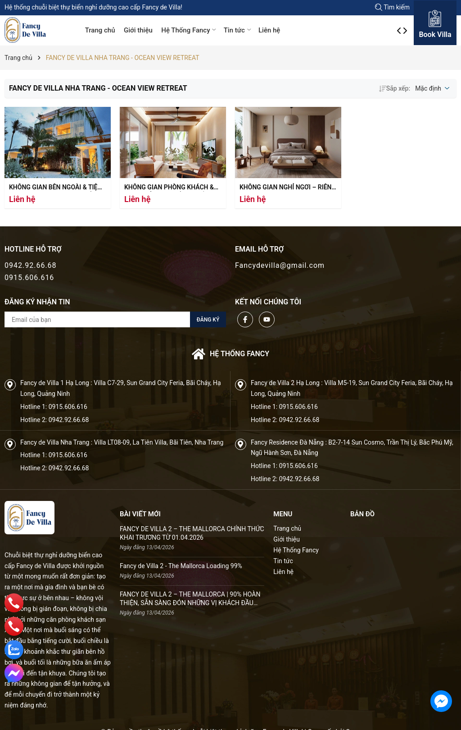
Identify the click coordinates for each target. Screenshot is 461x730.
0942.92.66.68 (31, 265)
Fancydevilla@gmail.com (280, 265)
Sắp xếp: (394, 88)
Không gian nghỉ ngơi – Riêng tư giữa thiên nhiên (288, 188)
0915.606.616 (29, 277)
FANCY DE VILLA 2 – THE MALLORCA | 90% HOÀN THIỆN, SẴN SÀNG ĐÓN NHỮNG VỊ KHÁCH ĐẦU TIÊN (190, 599)
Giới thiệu (138, 30)
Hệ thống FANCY (230, 354)
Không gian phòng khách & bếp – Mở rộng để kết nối (169, 188)
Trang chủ (100, 30)
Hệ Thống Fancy (189, 30)
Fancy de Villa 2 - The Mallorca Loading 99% (181, 565)
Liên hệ (269, 30)
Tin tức (238, 30)
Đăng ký (208, 320)
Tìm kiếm (392, 7)
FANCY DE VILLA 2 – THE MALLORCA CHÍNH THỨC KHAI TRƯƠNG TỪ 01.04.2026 (192, 533)
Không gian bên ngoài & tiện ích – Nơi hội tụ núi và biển (55, 188)
